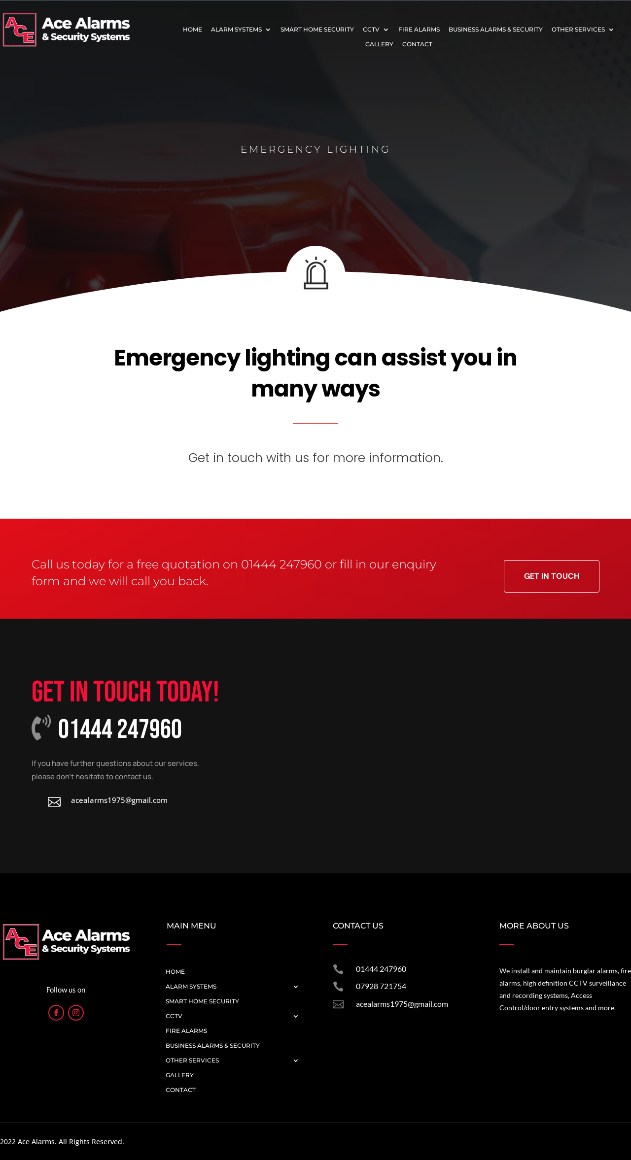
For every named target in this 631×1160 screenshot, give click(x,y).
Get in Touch (551, 576)
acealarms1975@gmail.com (402, 1003)
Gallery (379, 44)
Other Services (578, 29)
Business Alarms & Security (496, 29)
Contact (417, 44)
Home (192, 29)
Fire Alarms (419, 29)
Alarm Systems (236, 29)
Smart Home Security (317, 29)
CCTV (371, 29)
